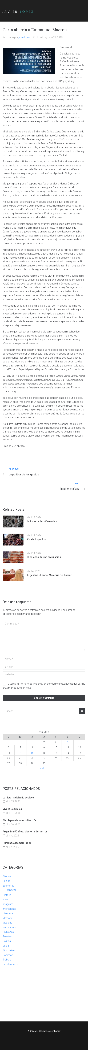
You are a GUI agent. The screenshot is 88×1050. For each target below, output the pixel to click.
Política (7, 941)
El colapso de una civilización (44, 557)
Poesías (7, 936)
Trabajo (7, 959)
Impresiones (9, 908)
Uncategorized (10, 964)
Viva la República (36, 539)
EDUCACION (9, 890)
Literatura (8, 913)
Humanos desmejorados (17, 843)
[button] (83, 10)
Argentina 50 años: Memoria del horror (49, 575)
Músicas (7, 922)
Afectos (7, 876)
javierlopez (24, 37)
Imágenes (8, 904)
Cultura (6, 881)
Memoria (8, 918)
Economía (8, 885)
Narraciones (9, 927)
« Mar (43, 768)
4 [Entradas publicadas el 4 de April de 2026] (67, 742)
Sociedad (8, 955)
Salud (6, 945)
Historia (7, 895)
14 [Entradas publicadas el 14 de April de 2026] (20, 752)
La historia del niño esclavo (42, 521)
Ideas (6, 899)
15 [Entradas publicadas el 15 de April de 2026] (32, 752)
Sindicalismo (10, 950)
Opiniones (8, 932)
